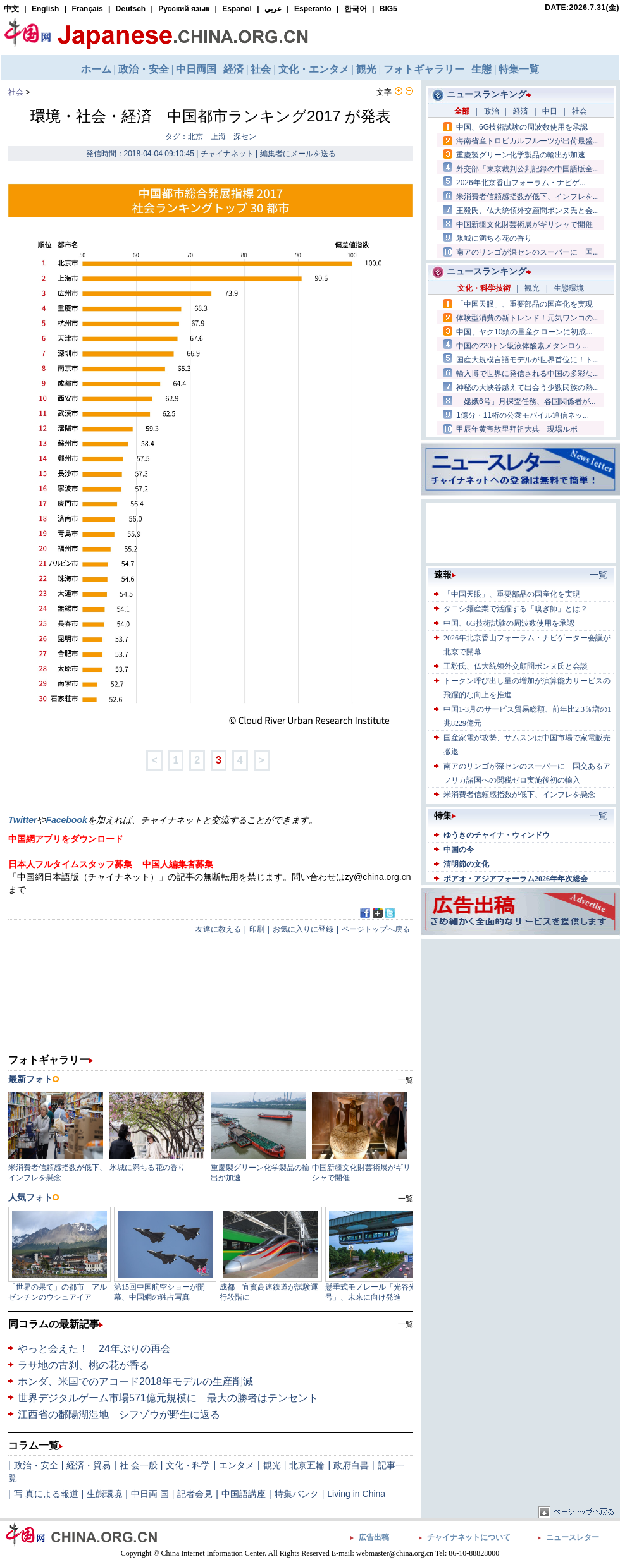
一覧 (405, 1324)
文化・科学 (188, 1465)
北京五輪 (307, 1465)
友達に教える (218, 929)
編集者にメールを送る (298, 153)
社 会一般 (139, 1465)
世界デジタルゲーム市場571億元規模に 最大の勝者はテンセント (168, 1398)
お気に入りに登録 (303, 929)
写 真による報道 (46, 1494)
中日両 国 (150, 1494)
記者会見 (195, 1494)
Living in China (356, 1494)
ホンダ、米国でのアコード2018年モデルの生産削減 (135, 1381)
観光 (272, 1465)
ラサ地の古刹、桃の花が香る (83, 1365)
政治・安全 (36, 1465)
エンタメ (236, 1465)
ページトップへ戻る (376, 929)
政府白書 (351, 1465)
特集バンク (297, 1494)
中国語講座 (243, 1494)
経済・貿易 (88, 1465)
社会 (15, 92)
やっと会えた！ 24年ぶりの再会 (94, 1348)
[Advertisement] (521, 1021)
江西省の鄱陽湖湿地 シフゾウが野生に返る (119, 1414)
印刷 (256, 929)
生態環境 (104, 1494)
